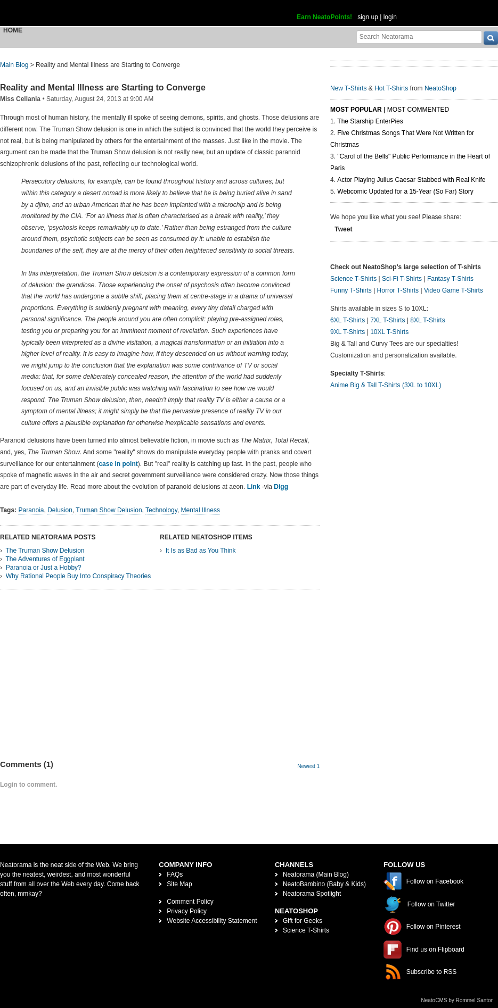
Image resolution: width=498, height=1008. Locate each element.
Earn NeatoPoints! (324, 17)
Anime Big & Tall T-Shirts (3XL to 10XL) (386, 385)
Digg (281, 486)
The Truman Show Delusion (44, 550)
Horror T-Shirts (398, 290)
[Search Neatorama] (419, 36)
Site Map (179, 884)
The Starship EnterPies (370, 121)
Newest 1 (308, 766)
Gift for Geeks (302, 920)
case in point (118, 464)
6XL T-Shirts (347, 320)
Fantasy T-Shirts (450, 278)
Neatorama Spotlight (312, 893)
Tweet (343, 229)
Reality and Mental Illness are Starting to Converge (103, 87)
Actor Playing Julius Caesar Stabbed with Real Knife (411, 180)
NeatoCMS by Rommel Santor (457, 1000)
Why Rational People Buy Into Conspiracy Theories (78, 576)
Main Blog (14, 65)
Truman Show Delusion (109, 510)
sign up (367, 17)
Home (12, 30)
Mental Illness (200, 510)
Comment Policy (190, 901)
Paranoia (31, 510)
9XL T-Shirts (347, 332)
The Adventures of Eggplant (44, 559)
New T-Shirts (348, 88)
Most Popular (356, 109)
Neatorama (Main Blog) (316, 874)
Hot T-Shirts (391, 88)
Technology (161, 510)
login (390, 17)
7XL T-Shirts (387, 320)
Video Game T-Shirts (453, 290)
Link (253, 486)
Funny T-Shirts (351, 290)
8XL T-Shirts (427, 320)
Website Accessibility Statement (212, 920)
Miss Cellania (20, 99)
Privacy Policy (187, 911)
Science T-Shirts (353, 278)
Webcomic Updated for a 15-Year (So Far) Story (405, 191)
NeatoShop (440, 88)
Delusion (59, 510)
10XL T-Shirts (389, 332)
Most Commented (418, 109)
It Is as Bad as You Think (201, 550)
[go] (491, 38)
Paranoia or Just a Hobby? (43, 567)
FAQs (175, 874)
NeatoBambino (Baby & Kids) (324, 884)
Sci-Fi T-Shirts (402, 278)
